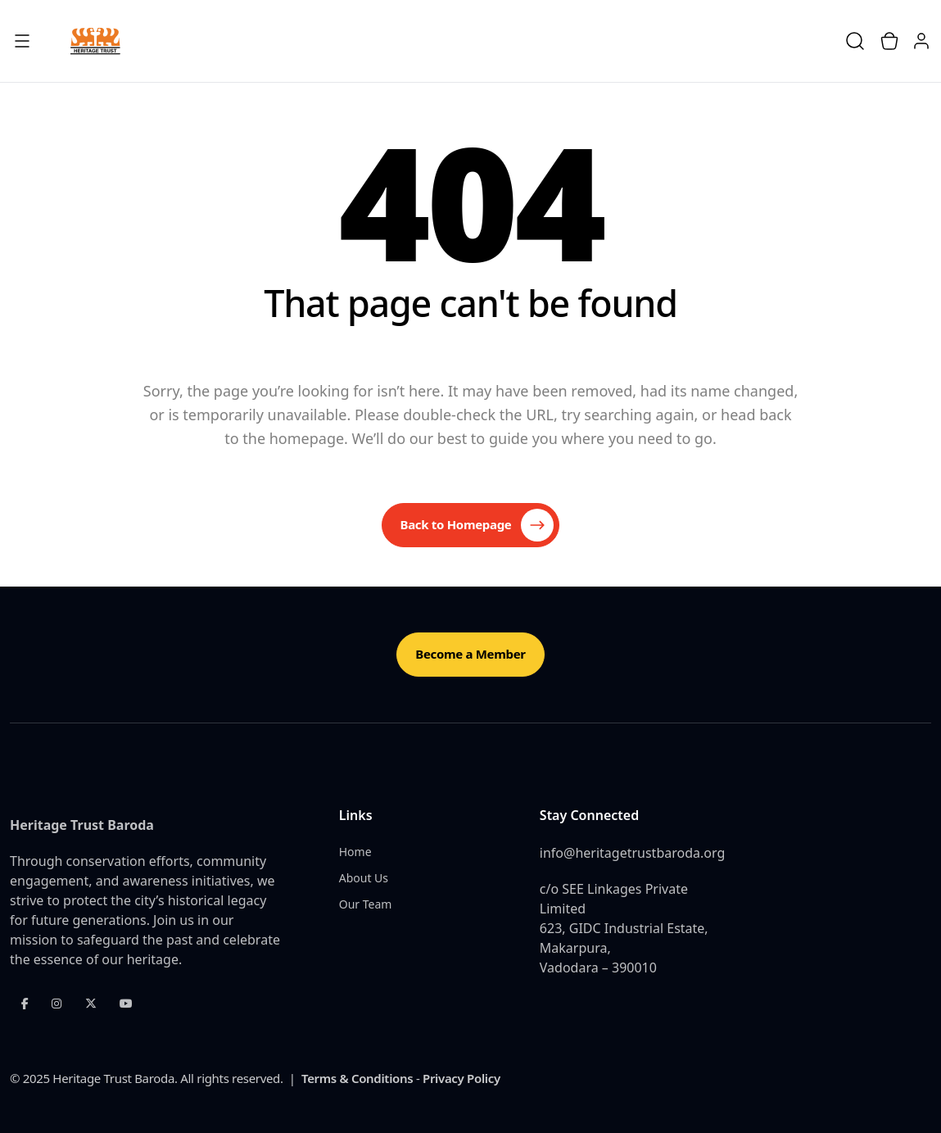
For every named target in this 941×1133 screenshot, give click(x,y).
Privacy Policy (461, 1078)
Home (355, 851)
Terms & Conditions (357, 1078)
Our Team (365, 904)
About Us (363, 878)
